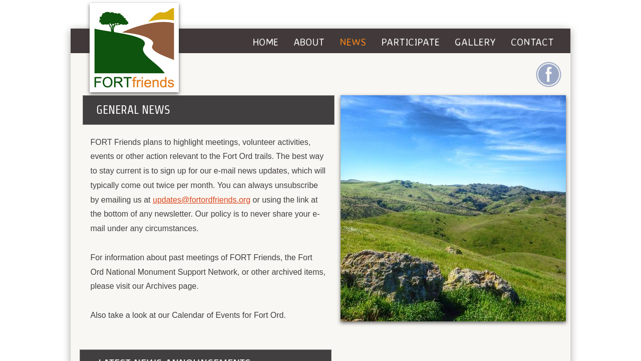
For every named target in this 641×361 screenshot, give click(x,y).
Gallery (475, 42)
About (309, 42)
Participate (410, 42)
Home (265, 42)
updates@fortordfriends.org (201, 200)
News (353, 42)
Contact (532, 42)
